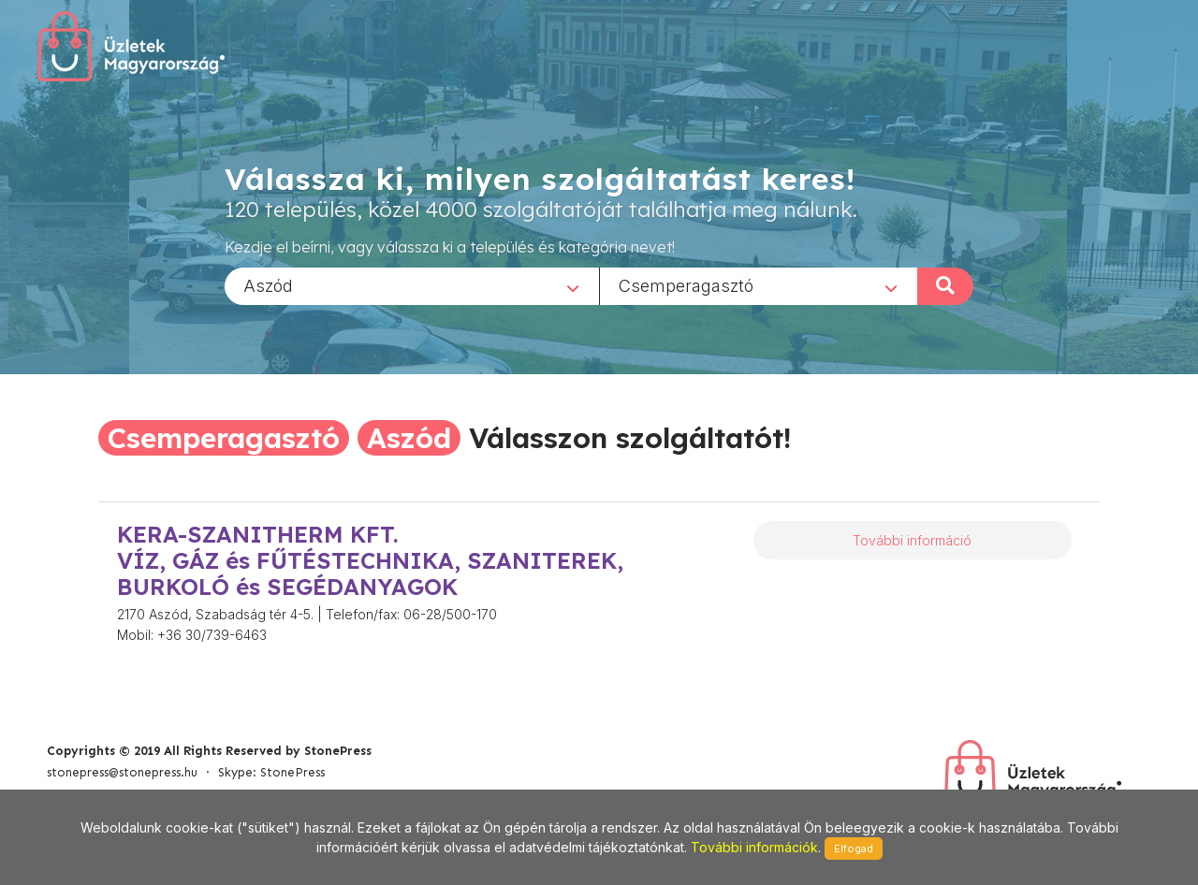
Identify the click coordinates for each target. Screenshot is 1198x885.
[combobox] (412, 285)
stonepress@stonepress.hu (122, 772)
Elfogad (853, 848)
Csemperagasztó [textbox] (686, 285)
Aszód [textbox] (268, 285)
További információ (912, 540)
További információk (754, 847)
